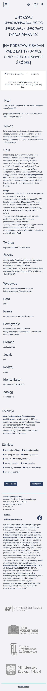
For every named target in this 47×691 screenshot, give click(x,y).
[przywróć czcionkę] (35, 4)
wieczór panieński (12, 472)
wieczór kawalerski (33, 467)
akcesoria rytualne (31, 450)
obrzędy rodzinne (22, 459)
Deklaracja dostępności (13, 519)
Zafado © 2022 (23, 687)
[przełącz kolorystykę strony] (28, 4)
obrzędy (8, 459)
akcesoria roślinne (12, 450)
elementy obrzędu (12, 454)
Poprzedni (11, 484)
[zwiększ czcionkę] (37, 4)
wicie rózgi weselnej (13, 467)
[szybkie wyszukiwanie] (42, 4)
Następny (36, 484)
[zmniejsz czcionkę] (33, 4)
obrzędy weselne (12, 463)
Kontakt (7, 515)
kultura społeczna (30, 454)
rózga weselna (29, 463)
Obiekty (35, 74)
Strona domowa (14, 74)
